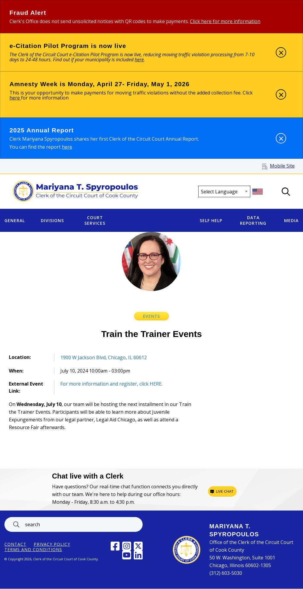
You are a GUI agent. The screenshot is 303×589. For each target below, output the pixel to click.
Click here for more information (225, 21)
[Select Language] (224, 191)
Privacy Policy (52, 544)
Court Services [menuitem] (94, 220)
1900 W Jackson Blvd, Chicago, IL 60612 (103, 357)
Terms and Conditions (33, 549)
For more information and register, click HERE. (111, 384)
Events (151, 316)
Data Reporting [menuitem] (253, 220)
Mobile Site (282, 166)
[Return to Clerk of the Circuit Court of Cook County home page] (76, 192)
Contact (15, 544)
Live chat (224, 491)
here (15, 97)
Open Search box (286, 191)
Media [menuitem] (291, 220)
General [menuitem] (14, 220)
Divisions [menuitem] (52, 220)
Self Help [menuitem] (211, 220)
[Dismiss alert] (281, 52)
